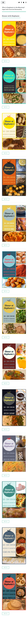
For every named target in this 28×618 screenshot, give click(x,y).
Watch (5, 61)
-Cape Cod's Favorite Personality (13, 8)
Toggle (3, 3)
